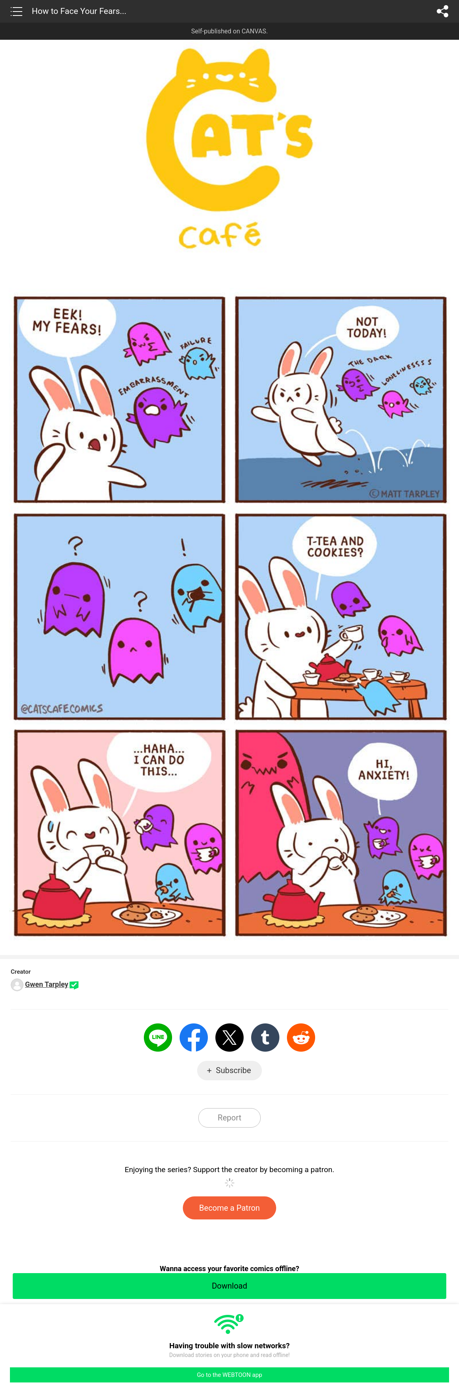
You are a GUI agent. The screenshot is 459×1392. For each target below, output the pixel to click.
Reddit (301, 1037)
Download (229, 1286)
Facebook (194, 1037)
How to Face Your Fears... (79, 11)
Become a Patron (229, 1208)
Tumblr (265, 1037)
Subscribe (233, 1070)
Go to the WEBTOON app (229, 1374)
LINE (158, 1037)
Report (229, 1117)
